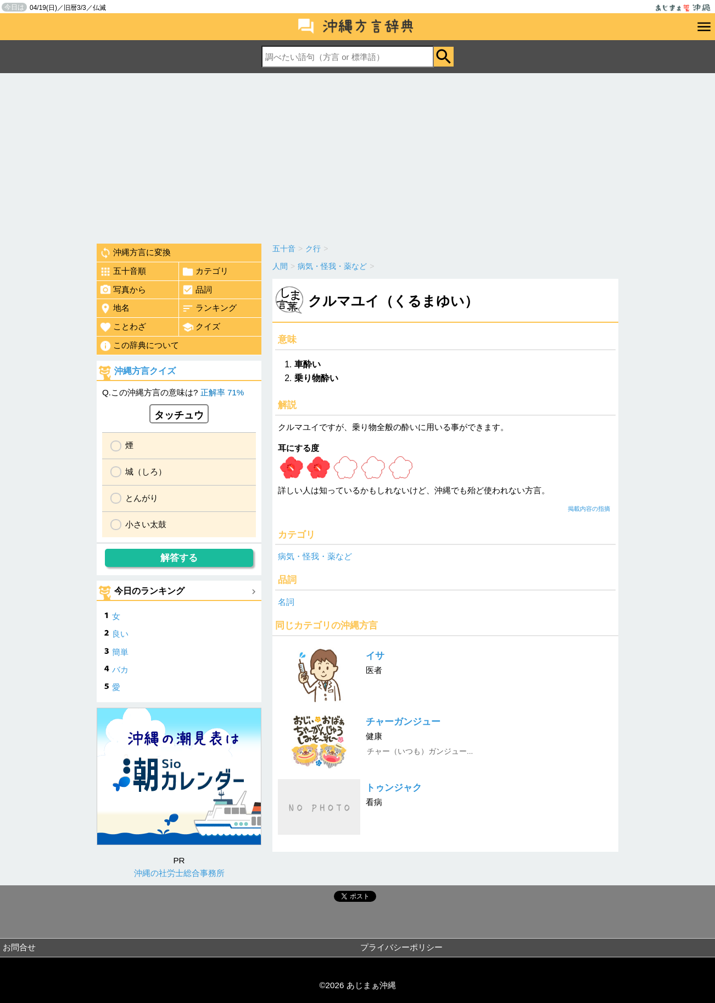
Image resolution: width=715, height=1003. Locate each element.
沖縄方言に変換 (135, 253)
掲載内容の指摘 (589, 508)
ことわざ (122, 327)
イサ (375, 656)
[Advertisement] (357, 156)
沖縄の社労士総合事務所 (179, 873)
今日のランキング (149, 591)
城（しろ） (145, 471)
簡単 (120, 652)
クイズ (201, 327)
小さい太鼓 (145, 524)
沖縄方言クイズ (145, 371)
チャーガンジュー (403, 722)
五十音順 (122, 272)
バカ (120, 669)
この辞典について (139, 346)
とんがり (141, 498)
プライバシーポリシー (401, 947)
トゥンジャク (394, 787)
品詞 (197, 290)
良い (120, 633)
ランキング (209, 308)
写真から (122, 290)
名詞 (286, 602)
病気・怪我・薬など (315, 556)
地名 (114, 308)
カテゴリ (205, 272)
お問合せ (19, 947)
